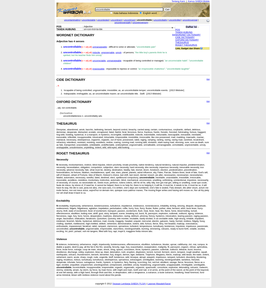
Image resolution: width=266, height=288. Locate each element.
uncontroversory (140, 22)
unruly (119, 52)
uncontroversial (190, 20)
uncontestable (88, 20)
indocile (96, 52)
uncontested (103, 20)
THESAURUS (182, 42)
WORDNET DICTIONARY (188, 35)
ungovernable (107, 52)
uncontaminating (72, 20)
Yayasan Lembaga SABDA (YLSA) (129, 283)
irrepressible (98, 69)
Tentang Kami (178, 1)
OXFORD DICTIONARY (187, 40)
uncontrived (129, 20)
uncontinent (116, 20)
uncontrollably (160, 20)
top (173, 34)
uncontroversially (122, 22)
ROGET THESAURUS (186, 45)
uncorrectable (99, 60)
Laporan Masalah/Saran (159, 283)
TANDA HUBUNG (184, 32)
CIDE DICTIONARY (185, 37)
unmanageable (100, 47)
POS (177, 29)
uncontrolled (175, 20)
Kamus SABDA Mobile (198, 1)
